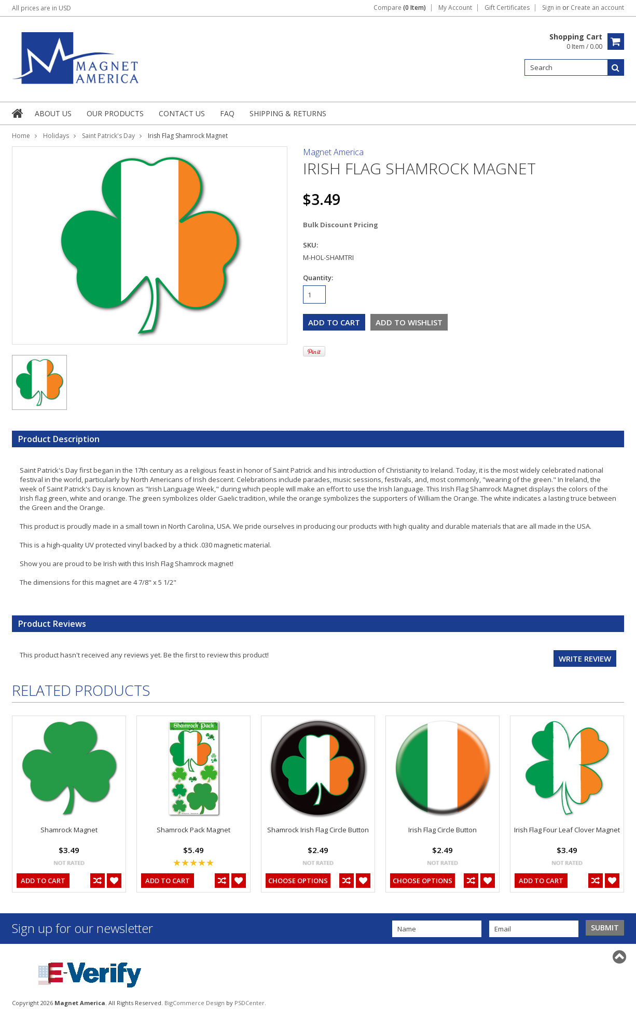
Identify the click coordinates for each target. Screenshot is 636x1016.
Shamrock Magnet (69, 829)
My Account (455, 7)
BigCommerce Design (194, 1003)
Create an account (597, 7)
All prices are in (41, 8)
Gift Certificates (507, 7)
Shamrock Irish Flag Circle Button (318, 829)
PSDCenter (249, 1003)
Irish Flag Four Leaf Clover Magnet (567, 829)
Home (21, 135)
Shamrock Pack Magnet (193, 829)
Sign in (551, 7)
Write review (585, 658)
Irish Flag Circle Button (442, 829)
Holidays (56, 135)
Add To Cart (43, 880)
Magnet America (333, 152)
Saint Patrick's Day (108, 135)
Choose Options (298, 880)
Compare (400, 7)
